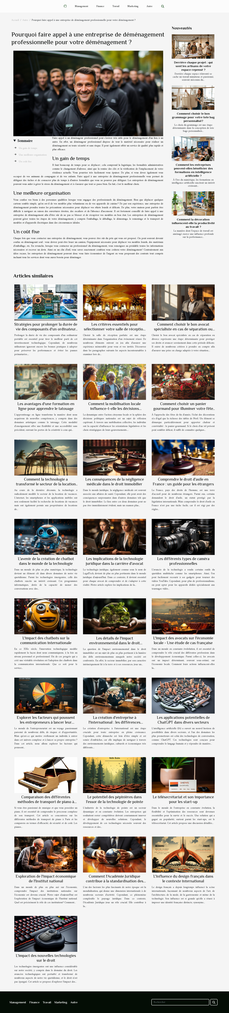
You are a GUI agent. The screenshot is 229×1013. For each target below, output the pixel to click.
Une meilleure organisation (33, 155)
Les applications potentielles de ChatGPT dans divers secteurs (183, 720)
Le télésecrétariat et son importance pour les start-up (183, 799)
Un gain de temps (28, 148)
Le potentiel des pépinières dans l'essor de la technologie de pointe (114, 799)
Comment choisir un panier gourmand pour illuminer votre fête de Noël (183, 408)
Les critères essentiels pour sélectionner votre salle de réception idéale (114, 329)
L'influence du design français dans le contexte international (183, 878)
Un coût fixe (25, 161)
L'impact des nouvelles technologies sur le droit (46, 958)
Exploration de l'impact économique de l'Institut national (46, 878)
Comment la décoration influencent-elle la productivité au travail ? (193, 223)
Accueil (15, 20)
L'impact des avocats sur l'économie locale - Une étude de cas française (183, 640)
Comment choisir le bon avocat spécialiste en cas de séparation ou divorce (183, 329)
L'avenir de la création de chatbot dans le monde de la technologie (46, 561)
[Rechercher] (180, 1002)
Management (81, 6)
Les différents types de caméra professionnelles (183, 561)
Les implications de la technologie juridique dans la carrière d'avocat (114, 561)
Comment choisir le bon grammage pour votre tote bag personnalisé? (193, 117)
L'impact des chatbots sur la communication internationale (45, 640)
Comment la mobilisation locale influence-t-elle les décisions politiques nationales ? (114, 408)
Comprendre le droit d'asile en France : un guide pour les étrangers (183, 481)
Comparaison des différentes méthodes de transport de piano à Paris (46, 802)
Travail (115, 6)
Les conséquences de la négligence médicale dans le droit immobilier (114, 481)
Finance (100, 6)
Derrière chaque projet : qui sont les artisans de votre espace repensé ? (193, 66)
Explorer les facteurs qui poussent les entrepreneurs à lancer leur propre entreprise (46, 722)
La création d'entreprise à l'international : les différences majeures (114, 722)
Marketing (133, 6)
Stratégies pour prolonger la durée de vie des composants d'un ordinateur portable (45, 329)
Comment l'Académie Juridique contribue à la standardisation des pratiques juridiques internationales (114, 881)
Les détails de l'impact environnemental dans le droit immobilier (114, 643)
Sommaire (24, 141)
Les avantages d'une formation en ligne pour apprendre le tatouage (45, 406)
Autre (149, 6)
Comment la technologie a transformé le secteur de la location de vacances (46, 484)
